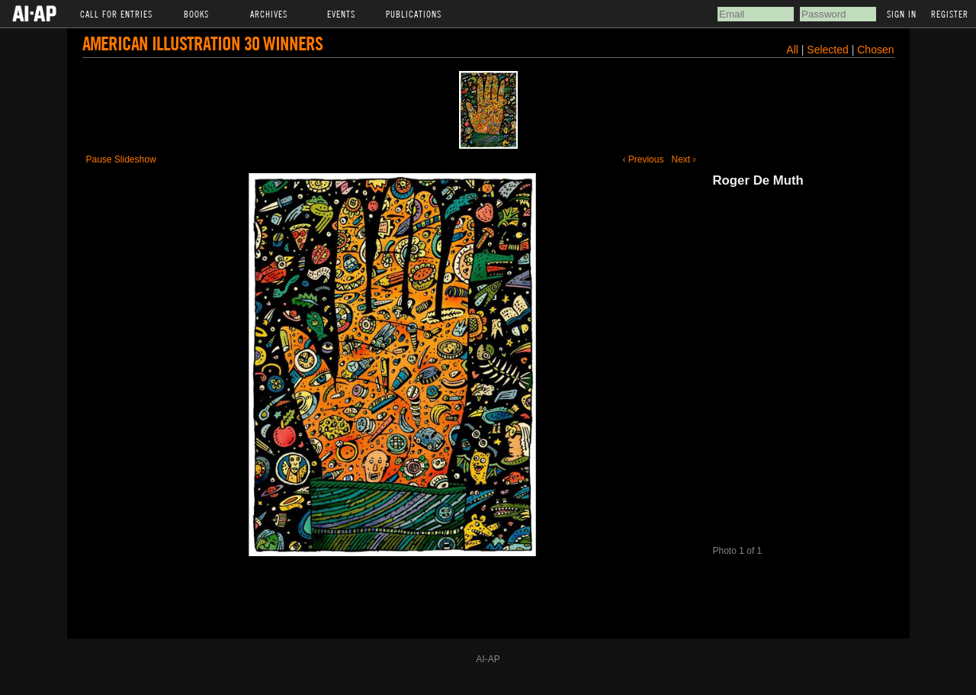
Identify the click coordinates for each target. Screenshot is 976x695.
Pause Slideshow (121, 159)
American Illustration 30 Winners (202, 43)
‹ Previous (642, 159)
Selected (829, 49)
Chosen (875, 49)
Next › (683, 159)
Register (949, 14)
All (792, 49)
